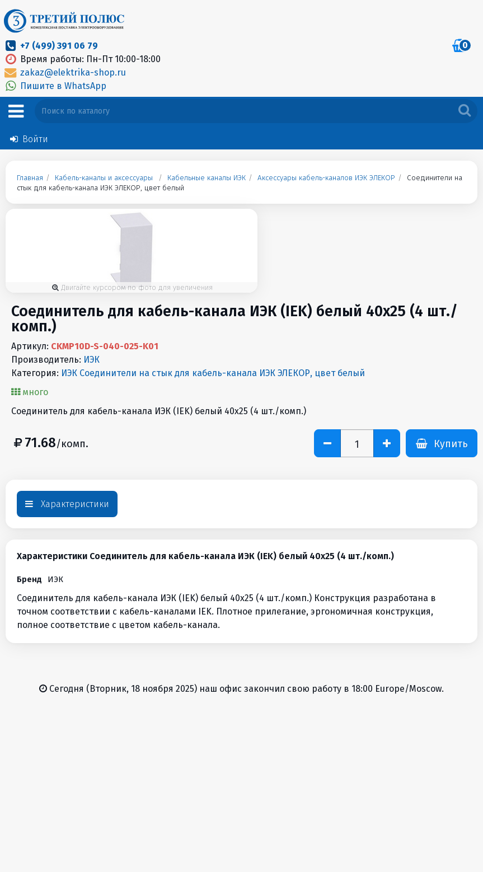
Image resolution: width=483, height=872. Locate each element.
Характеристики (67, 504)
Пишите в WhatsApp (54, 86)
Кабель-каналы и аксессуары (104, 178)
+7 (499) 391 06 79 (59, 45)
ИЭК (91, 359)
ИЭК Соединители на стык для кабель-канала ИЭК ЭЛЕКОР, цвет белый (213, 373)
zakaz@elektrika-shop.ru (64, 72)
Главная (30, 178)
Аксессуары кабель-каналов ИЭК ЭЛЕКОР (326, 178)
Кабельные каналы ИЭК (206, 178)
